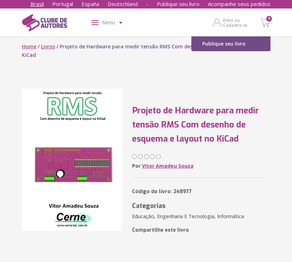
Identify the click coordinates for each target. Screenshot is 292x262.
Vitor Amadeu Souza (167, 165)
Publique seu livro (178, 3)
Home (29, 46)
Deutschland (123, 3)
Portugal (62, 3)
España (90, 3)
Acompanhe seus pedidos (239, 3)
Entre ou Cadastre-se (235, 22)
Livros (48, 46)
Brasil (37, 3)
